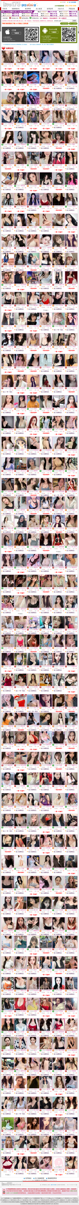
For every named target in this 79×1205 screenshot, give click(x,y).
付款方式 (61, 9)
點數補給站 (16, 9)
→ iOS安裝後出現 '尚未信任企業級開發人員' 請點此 (14, 44)
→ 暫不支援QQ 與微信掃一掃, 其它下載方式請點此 (41, 44)
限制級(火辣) (15, 18)
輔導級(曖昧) (25, 18)
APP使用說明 (64, 23)
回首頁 (5, 9)
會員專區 (28, 9)
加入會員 (39, 9)
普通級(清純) (35, 18)
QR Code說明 (73, 23)
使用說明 (50, 9)
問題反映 (72, 9)
